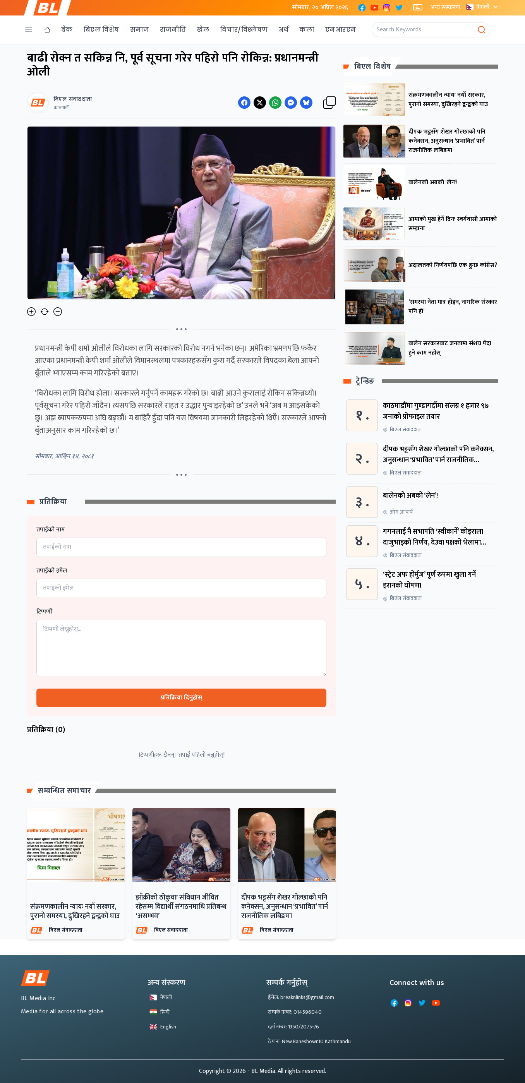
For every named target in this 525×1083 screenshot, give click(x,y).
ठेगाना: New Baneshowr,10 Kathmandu (309, 1041)
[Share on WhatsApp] (275, 102)
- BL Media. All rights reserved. (286, 1071)
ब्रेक (67, 29)
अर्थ (283, 29)
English (162, 1026)
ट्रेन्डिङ (365, 381)
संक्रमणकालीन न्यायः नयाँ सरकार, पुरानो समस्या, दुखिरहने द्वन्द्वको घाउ (75, 911)
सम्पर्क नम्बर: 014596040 (295, 1012)
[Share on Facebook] (244, 102)
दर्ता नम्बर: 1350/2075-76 (293, 1026)
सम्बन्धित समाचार (64, 790)
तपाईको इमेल (51, 571)
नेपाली (482, 6)
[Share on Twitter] (260, 102)
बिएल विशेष (101, 29)
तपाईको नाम (50, 530)
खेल (203, 29)
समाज (139, 29)
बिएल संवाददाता (65, 929)
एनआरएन (340, 29)
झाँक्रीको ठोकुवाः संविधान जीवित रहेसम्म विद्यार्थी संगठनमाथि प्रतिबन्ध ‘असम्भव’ (181, 907)
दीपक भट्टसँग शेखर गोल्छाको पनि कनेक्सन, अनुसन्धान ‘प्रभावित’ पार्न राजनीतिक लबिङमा (284, 907)
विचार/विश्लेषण (244, 29)
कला (306, 29)
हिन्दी (159, 1012)
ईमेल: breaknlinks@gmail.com (301, 997)
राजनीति (173, 29)
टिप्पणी (44, 612)
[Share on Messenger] (291, 102)
